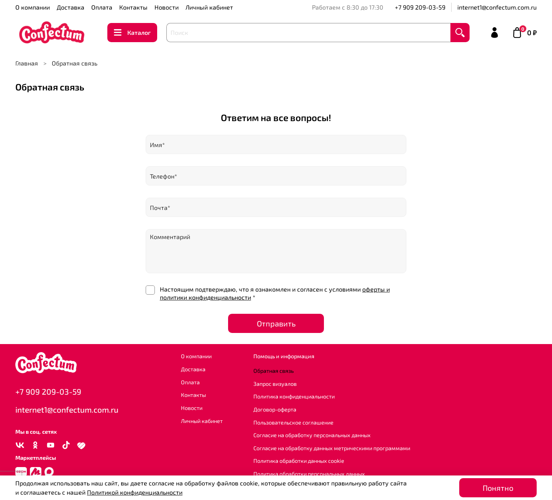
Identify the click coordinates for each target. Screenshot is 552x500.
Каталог (132, 32)
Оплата (101, 7)
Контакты (133, 7)
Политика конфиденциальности (294, 396)
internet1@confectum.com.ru (497, 7)
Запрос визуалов (275, 383)
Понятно (498, 487)
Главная (26, 63)
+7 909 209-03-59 (420, 7)
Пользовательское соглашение (293, 422)
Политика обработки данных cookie (298, 460)
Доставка (70, 7)
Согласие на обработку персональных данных (312, 435)
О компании (32, 7)
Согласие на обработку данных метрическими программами (331, 448)
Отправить (276, 323)
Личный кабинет (209, 7)
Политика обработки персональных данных (309, 473)
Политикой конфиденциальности (134, 492)
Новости (166, 7)
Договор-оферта (274, 409)
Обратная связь (273, 370)
